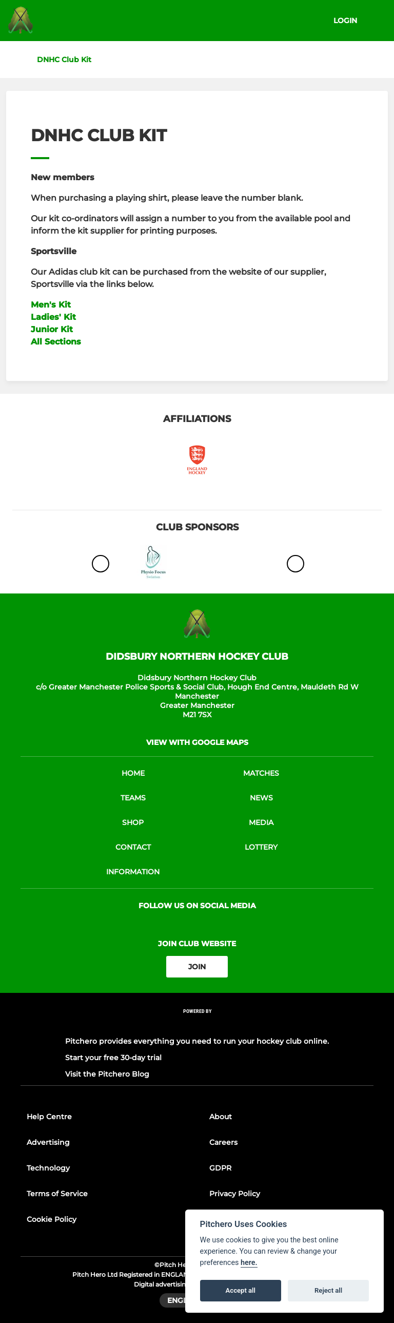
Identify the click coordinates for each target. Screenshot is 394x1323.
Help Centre (49, 1116)
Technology (48, 1168)
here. (249, 1262)
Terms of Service (57, 1193)
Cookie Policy (51, 1219)
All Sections (56, 342)
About (220, 1116)
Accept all (240, 1290)
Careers (223, 1142)
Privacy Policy (234, 1193)
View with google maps (197, 742)
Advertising (48, 1142)
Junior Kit (52, 329)
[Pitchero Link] (197, 1025)
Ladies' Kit (53, 317)
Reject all (328, 1290)
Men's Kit (51, 305)
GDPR (220, 1168)
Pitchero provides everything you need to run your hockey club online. (197, 1041)
